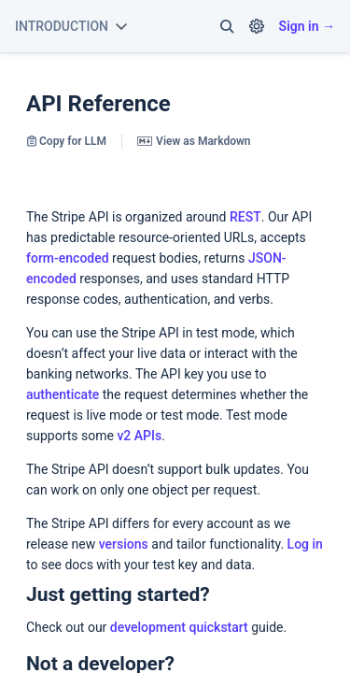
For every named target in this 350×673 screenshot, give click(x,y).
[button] (226, 26)
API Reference (98, 104)
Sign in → (307, 26)
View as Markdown (193, 141)
